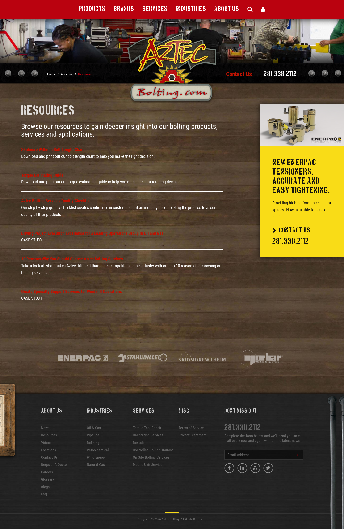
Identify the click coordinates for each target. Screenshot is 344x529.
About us (66, 74)
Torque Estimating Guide (42, 175)
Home (51, 74)
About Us (226, 9)
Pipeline (93, 435)
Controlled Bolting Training (153, 450)
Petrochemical (98, 450)
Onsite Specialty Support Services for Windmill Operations (71, 291)
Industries (191, 9)
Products (92, 9)
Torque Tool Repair (147, 428)
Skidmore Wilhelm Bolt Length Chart (52, 149)
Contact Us (239, 74)
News (45, 428)
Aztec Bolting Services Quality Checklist (56, 200)
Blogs (45, 487)
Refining (93, 442)
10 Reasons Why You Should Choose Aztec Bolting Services (72, 258)
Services (155, 9)
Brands (124, 9)
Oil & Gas (94, 428)
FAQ (44, 494)
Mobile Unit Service (147, 464)
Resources (85, 74)
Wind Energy (96, 457)
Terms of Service (191, 428)
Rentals (138, 442)
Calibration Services (148, 435)
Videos (46, 442)
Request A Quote (54, 464)
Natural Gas (96, 464)
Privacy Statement (192, 435)
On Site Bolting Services (151, 457)
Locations (48, 450)
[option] (83, 358)
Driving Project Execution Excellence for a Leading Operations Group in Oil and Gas (92, 233)
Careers (47, 472)
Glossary (47, 479)
